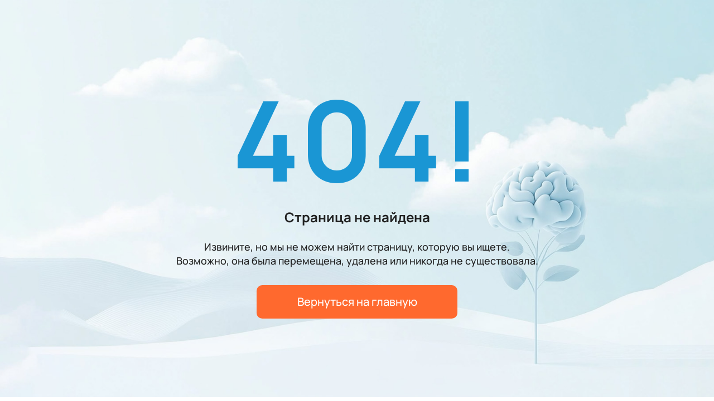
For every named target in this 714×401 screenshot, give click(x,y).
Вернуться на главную (357, 301)
